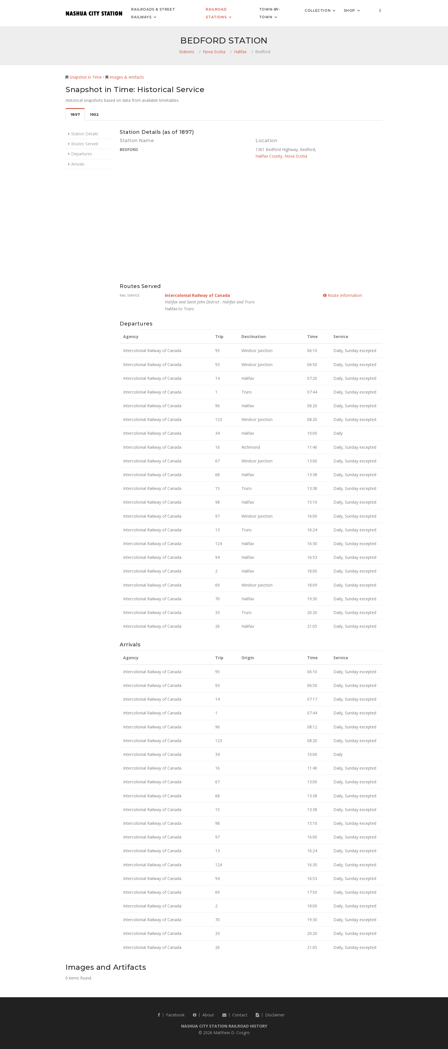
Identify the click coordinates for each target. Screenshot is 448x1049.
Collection (318, 10)
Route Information (342, 295)
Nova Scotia (214, 51)
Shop (349, 10)
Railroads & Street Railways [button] (153, 13)
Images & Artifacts (126, 77)
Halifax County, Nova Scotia (281, 156)
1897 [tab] (75, 114)
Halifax (240, 51)
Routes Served (84, 143)
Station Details (84, 133)
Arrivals (78, 164)
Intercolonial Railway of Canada (197, 295)
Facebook (171, 1015)
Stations (186, 51)
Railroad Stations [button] (216, 13)
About (203, 1015)
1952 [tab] (94, 114)
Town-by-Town (270, 13)
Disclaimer (270, 1015)
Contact (234, 1015)
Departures (81, 153)
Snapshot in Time (85, 77)
